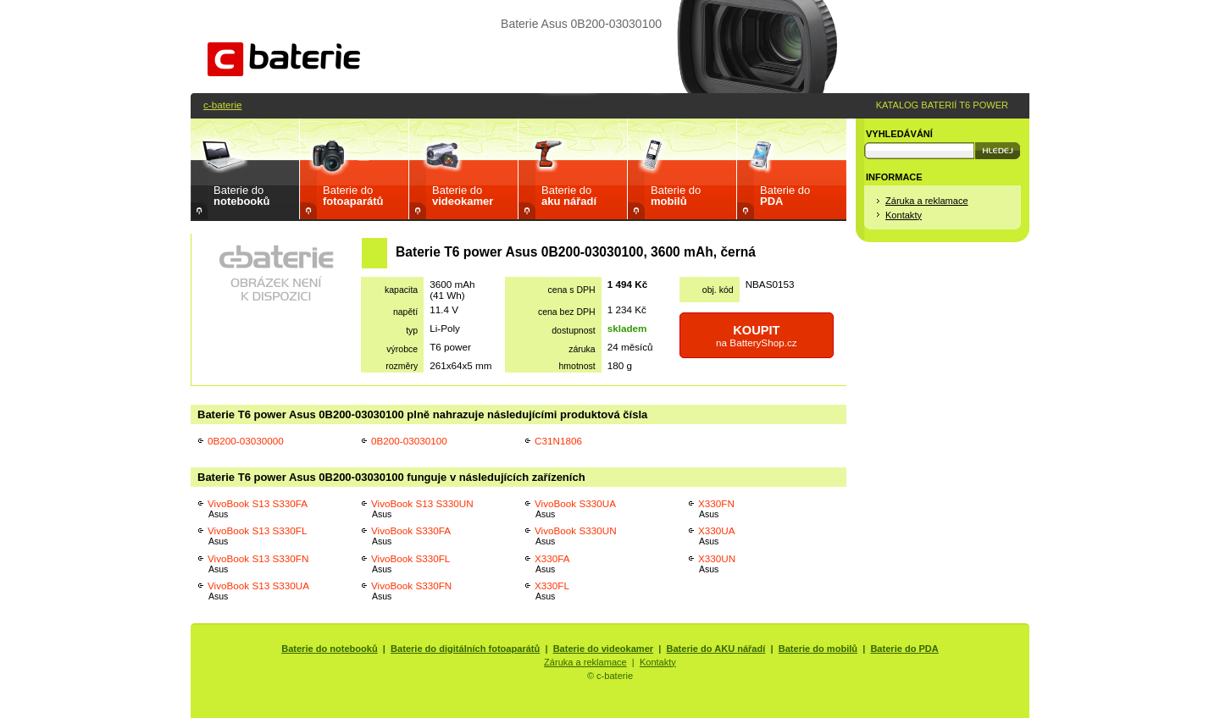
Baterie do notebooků (329, 648)
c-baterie (222, 104)
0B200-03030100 (409, 440)
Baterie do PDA (904, 648)
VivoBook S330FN (411, 590)
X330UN (716, 563)
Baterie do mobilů (818, 648)
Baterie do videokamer (603, 648)
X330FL (552, 590)
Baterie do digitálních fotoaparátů (465, 648)
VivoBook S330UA (575, 508)
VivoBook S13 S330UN (422, 508)
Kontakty (903, 215)
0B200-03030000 (246, 440)
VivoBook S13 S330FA (258, 508)
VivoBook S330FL (410, 563)
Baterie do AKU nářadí (716, 648)
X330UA (716, 535)
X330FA (552, 563)
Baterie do (241, 195)
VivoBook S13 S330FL (257, 535)
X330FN (716, 508)
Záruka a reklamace (926, 201)
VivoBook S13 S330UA (258, 590)
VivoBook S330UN (576, 535)
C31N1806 (558, 440)
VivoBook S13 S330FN (258, 563)
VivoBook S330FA (411, 535)
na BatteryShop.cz (756, 335)
